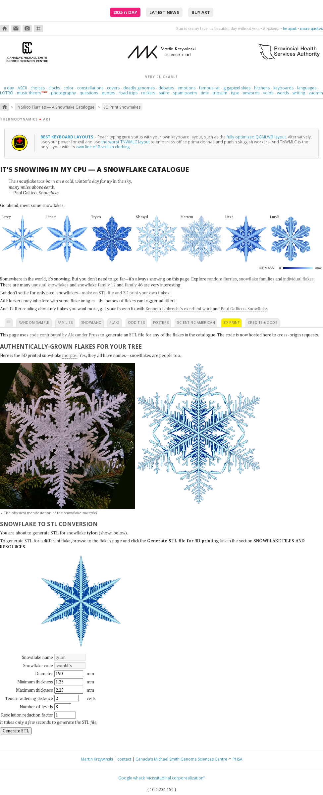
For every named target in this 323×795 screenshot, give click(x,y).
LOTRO (6, 93)
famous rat (209, 88)
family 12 (107, 285)
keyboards (283, 88)
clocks (54, 88)
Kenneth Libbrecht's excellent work (178, 309)
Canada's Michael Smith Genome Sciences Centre (181, 759)
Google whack (131, 778)
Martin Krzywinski (97, 759)
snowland (91, 322)
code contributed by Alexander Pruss (64, 335)
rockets (148, 93)
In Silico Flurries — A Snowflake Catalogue (55, 107)
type (235, 93)
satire (164, 93)
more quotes (311, 28)
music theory (29, 93)
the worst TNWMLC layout (125, 141)
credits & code (262, 322)
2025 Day (125, 12)
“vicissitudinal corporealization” (175, 778)
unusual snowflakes (50, 285)
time (205, 93)
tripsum (220, 93)
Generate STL (16, 731)
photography (63, 93)
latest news (164, 12)
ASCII (22, 88)
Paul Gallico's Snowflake (244, 309)
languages (306, 88)
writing (299, 93)
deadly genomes (139, 88)
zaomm (316, 93)
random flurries (222, 279)
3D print (231, 322)
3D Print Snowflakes (122, 107)
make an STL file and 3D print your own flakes (125, 293)
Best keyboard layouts (67, 136)
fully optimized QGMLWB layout (256, 136)
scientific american (196, 322)
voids (268, 93)
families (65, 322)
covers (113, 88)
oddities (136, 322)
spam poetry (185, 93)
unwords (251, 93)
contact (124, 759)
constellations (90, 88)
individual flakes (298, 279)
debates (166, 88)
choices (37, 88)
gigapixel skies (236, 88)
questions (89, 93)
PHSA (237, 759)
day (9, 88)
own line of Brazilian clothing (103, 146)
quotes (108, 93)
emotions (186, 88)
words (283, 93)
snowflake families (256, 279)
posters (161, 322)
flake (115, 322)
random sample (34, 322)
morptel (70, 355)
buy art (200, 12)
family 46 (133, 285)
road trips (128, 93)
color (69, 88)
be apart (289, 28)
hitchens (262, 88)
